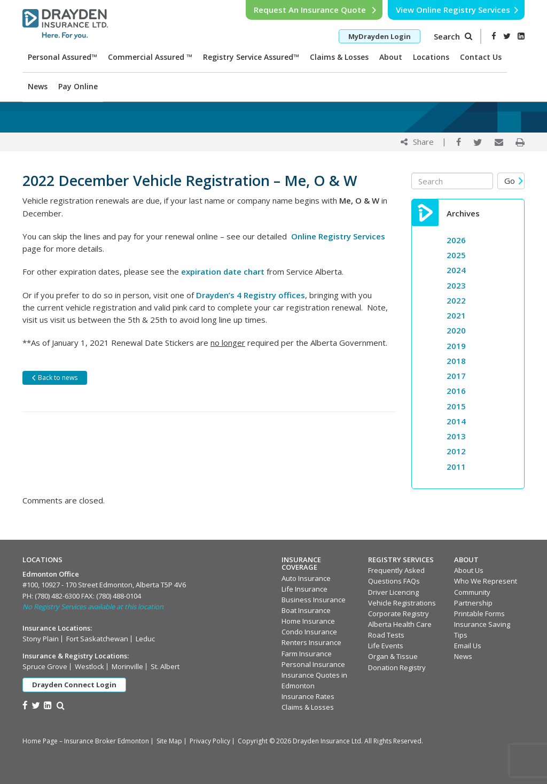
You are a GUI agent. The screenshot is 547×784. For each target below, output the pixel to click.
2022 (456, 300)
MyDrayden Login (379, 36)
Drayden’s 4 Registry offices (250, 295)
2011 (456, 466)
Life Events (385, 645)
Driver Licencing (393, 592)
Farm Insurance (307, 653)
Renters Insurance (311, 642)
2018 (456, 360)
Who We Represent (485, 581)
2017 (456, 375)
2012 (456, 451)
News (38, 86)
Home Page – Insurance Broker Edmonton (85, 741)
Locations (431, 57)
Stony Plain (40, 638)
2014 (456, 421)
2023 (456, 285)
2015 (456, 406)
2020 (456, 330)
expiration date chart (222, 271)
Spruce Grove (44, 666)
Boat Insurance (306, 610)
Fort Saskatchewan (97, 638)
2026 (456, 240)
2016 (456, 390)
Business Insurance (314, 599)
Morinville (127, 666)
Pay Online (78, 86)
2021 (456, 315)
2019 (456, 345)
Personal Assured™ (62, 57)
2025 (456, 255)
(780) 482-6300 (57, 596)
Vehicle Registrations (402, 603)
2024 (456, 270)
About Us (468, 570)
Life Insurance (304, 589)
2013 (456, 436)
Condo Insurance (309, 631)
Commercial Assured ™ (150, 57)
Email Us (467, 645)
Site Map (169, 741)
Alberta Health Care (400, 624)
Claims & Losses (339, 57)
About (390, 57)
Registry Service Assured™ (251, 57)
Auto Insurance (306, 578)
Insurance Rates (308, 696)
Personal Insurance (313, 664)
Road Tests (386, 635)
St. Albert (165, 666)
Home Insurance (308, 621)
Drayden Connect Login (74, 684)
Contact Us (481, 57)
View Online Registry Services (457, 9)
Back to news (54, 377)
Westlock (89, 666)
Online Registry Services (338, 236)
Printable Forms (479, 613)
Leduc (145, 638)
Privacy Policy (210, 741)
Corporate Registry (398, 613)
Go (514, 180)
